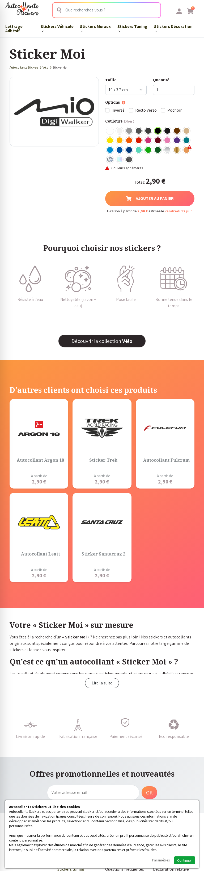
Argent (168, 150)
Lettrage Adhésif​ (14, 28)
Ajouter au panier (150, 198)
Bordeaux (158, 141)
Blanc (110, 131)
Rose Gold (187, 150)
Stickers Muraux (95, 28)
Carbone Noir (129, 160)
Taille (111, 79)
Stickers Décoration (173, 28)
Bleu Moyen (120, 150)
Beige (187, 131)
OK (149, 792)
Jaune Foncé (120, 141)
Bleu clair (110, 150)
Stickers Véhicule (57, 28)
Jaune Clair (110, 141)
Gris (129, 131)
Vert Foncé (158, 150)
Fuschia (148, 141)
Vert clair (148, 150)
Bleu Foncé (129, 150)
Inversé (118, 110)
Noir (158, 131)
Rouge (139, 141)
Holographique (120, 160)
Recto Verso (146, 110)
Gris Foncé (139, 131)
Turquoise (187, 141)
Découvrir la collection (102, 341)
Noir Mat (168, 131)
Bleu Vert (139, 150)
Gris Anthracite (148, 131)
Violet (177, 141)
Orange (129, 141)
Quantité (161, 79)
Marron (177, 131)
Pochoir (174, 110)
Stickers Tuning (132, 28)
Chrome (110, 160)
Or (177, 150)
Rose (168, 141)
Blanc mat (120, 131)
